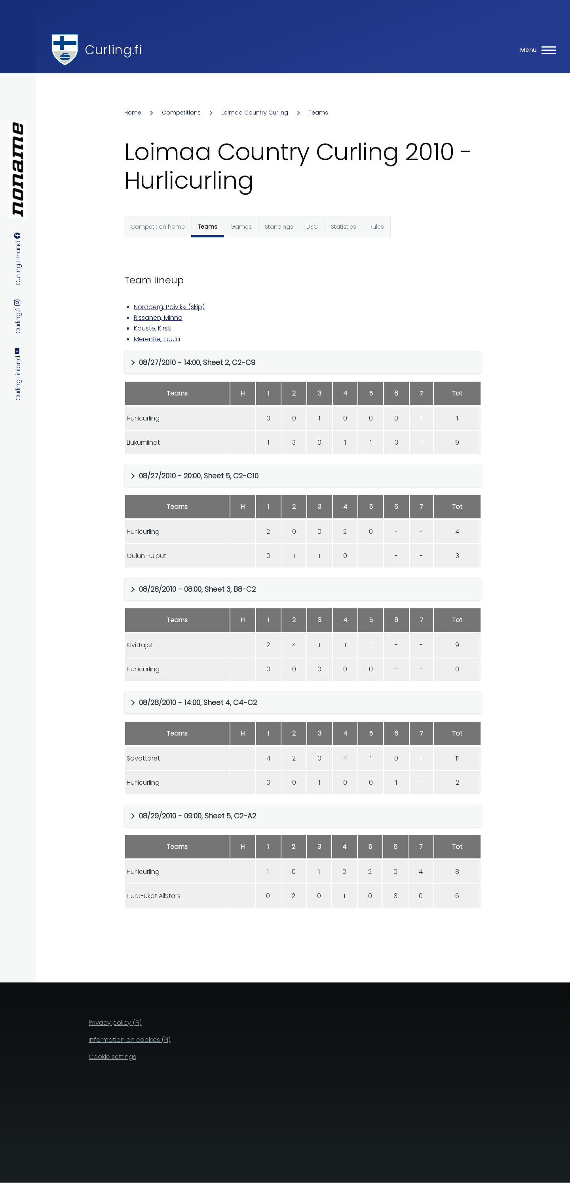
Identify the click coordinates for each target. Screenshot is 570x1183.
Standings (279, 227)
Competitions (181, 113)
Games (241, 227)
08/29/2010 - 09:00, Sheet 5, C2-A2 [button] (197, 816)
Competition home (158, 227)
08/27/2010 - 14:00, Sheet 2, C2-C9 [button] (197, 362)
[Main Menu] (535, 50)
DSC (312, 227)
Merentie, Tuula (157, 339)
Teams (318, 113)
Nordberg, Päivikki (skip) (169, 307)
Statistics (343, 227)
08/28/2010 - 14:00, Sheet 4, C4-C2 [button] (198, 702)
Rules (376, 227)
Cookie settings (112, 1056)
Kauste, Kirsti (152, 328)
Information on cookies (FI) (130, 1039)
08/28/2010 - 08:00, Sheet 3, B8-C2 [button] (197, 589)
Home (132, 113)
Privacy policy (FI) (115, 1022)
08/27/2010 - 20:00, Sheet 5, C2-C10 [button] (198, 476)
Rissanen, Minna (158, 317)
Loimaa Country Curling (254, 113)
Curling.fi (113, 50)
